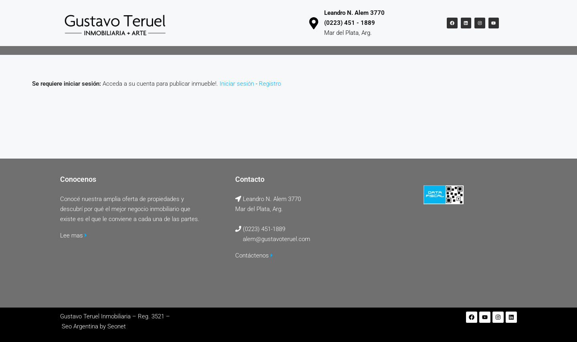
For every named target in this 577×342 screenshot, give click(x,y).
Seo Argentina (80, 326)
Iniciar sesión (237, 83)
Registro (270, 83)
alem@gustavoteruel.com (276, 239)
